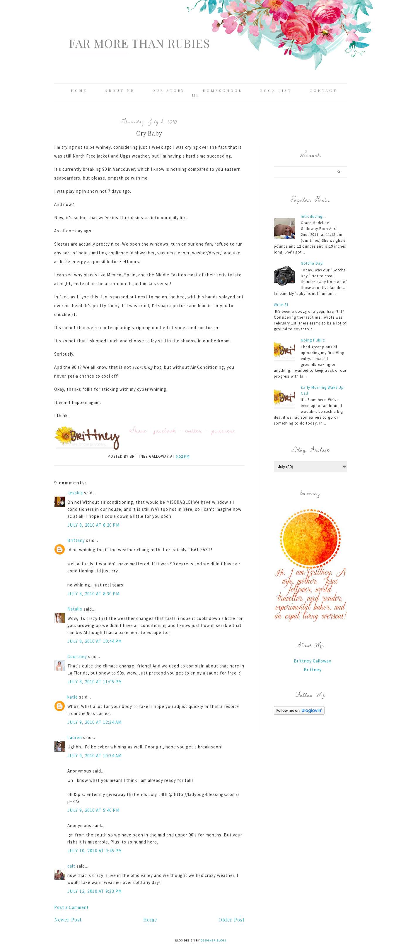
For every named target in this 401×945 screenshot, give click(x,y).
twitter (193, 430)
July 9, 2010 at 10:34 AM (94, 755)
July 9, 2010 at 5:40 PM (93, 810)
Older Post (232, 920)
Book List (276, 90)
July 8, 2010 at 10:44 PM (94, 641)
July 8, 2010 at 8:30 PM (93, 593)
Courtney (77, 656)
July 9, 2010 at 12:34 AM (94, 722)
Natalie (74, 609)
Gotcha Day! (312, 263)
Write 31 (281, 304)
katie (72, 697)
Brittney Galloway (312, 661)
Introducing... (313, 216)
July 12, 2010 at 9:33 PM (94, 891)
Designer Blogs (213, 940)
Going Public (313, 340)
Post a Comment (71, 907)
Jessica (75, 493)
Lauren (74, 737)
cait (71, 866)
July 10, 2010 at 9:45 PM (94, 850)
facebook (165, 430)
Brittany (76, 540)
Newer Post (68, 920)
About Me (119, 90)
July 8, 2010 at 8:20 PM (93, 525)
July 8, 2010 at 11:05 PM (94, 681)
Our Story (168, 90)
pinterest (223, 430)
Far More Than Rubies (139, 43)
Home (79, 90)
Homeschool (222, 90)
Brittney (313, 669)
